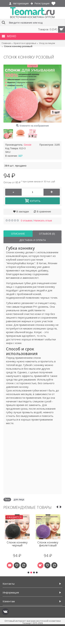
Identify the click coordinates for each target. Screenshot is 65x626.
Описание (18, 233)
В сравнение (44, 211)
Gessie (27, 144)
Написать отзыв (43, 220)
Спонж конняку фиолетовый (47, 543)
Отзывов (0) (47, 233)
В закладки (22, 211)
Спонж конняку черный (17, 543)
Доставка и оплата (32, 240)
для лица (19, 499)
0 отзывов (26, 220)
